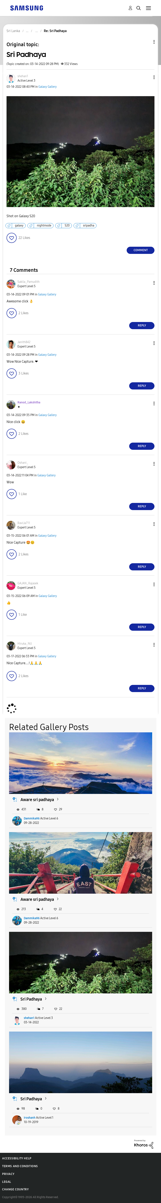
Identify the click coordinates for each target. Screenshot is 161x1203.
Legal (6, 1182)
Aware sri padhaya (37, 799)
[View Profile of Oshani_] (22, 463)
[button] (147, 77)
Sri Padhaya (31, 999)
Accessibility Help (16, 1158)
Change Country (15, 1189)
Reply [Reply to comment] (142, 325)
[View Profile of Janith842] (23, 342)
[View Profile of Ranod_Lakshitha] (28, 402)
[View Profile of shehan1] (22, 76)
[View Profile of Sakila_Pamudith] (28, 282)
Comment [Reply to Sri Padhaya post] (141, 250)
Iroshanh (29, 1117)
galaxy (19, 225)
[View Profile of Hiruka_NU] (24, 643)
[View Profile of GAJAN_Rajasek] (27, 583)
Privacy (8, 1174)
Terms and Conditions (20, 1166)
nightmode (44, 225)
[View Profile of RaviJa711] (23, 523)
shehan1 (29, 1018)
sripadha (88, 225)
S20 (67, 225)
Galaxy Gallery (47, 87)
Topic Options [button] (146, 42)
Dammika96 (32, 818)
